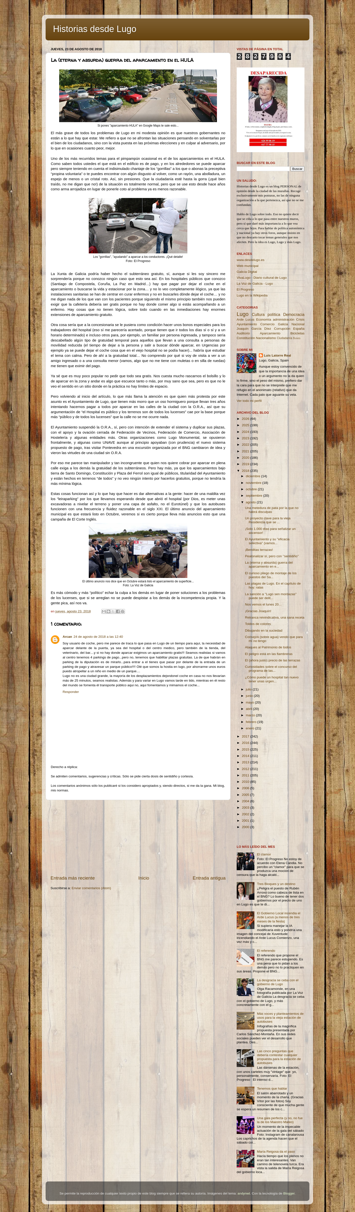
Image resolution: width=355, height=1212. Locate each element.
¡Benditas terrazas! (259, 550)
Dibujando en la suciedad (264, 630)
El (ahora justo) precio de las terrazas (272, 660)
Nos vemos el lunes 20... (263, 604)
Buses (296, 338)
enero (250, 728)
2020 (246, 457)
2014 (246, 756)
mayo (250, 702)
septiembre (254, 495)
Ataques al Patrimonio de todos (268, 647)
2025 (246, 425)
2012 (246, 769)
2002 (246, 814)
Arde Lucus (245, 319)
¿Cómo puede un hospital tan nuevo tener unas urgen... (272, 679)
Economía (263, 319)
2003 (246, 807)
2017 (246, 736)
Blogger (289, 1193)
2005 (246, 795)
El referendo (266, 950)
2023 (246, 438)
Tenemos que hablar (272, 1088)
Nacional (297, 324)
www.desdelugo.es (251, 260)
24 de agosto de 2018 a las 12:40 (98, 637)
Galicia (283, 324)
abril (249, 709)
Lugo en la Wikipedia (252, 295)
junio (250, 696)
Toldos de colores (258, 624)
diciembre (253, 476)
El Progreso (245, 289)
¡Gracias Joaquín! (258, 611)
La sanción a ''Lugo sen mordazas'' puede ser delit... (271, 596)
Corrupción (282, 328)
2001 (246, 820)
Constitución (246, 338)
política (273, 314)
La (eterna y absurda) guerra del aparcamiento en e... (269, 564)
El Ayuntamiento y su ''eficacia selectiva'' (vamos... (267, 541)
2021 (246, 451)
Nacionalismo (266, 338)
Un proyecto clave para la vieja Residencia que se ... (268, 520)
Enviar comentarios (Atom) (91, 888)
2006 (246, 788)
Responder (71, 692)
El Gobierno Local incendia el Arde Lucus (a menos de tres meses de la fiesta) (278, 917)
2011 (246, 775)
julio (249, 689)
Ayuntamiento (247, 324)
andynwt (243, 1193)
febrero (251, 722)
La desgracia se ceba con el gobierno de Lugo (277, 982)
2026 (246, 419)
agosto (251, 502)
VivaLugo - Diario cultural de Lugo (262, 277)
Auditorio (243, 333)
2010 (246, 782)
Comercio (267, 324)
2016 (246, 743)
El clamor (264, 854)
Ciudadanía (284, 338)
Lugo (242, 314)
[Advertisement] (138, 837)
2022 (246, 444)
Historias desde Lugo (94, 29)
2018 (246, 471)
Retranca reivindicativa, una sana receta (274, 617)
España (298, 328)
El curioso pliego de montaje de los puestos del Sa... (271, 575)
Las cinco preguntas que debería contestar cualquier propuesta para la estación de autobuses (279, 1057)
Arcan (67, 637)
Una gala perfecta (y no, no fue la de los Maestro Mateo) (279, 1120)
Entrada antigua (209, 878)
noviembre (254, 483)
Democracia (293, 314)
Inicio (143, 878)
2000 (246, 827)
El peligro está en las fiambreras (269, 654)
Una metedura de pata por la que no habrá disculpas (272, 510)
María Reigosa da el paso (276, 1151)
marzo (251, 715)
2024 (246, 432)
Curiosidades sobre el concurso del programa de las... (271, 668)
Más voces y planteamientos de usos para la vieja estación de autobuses (280, 1017)
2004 (246, 801)
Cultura (258, 314)
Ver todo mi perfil (249, 401)
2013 (246, 762)
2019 (246, 464)
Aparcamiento (270, 333)
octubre (252, 489)
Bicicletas (297, 333)
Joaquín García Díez (254, 328)
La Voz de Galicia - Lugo (255, 283)
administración (283, 319)
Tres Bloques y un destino (276, 884)
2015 (246, 749)
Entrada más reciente (73, 878)
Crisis (300, 319)
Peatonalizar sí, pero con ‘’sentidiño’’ (272, 556)
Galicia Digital (247, 272)
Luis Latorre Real (277, 355)
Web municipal (247, 266)
